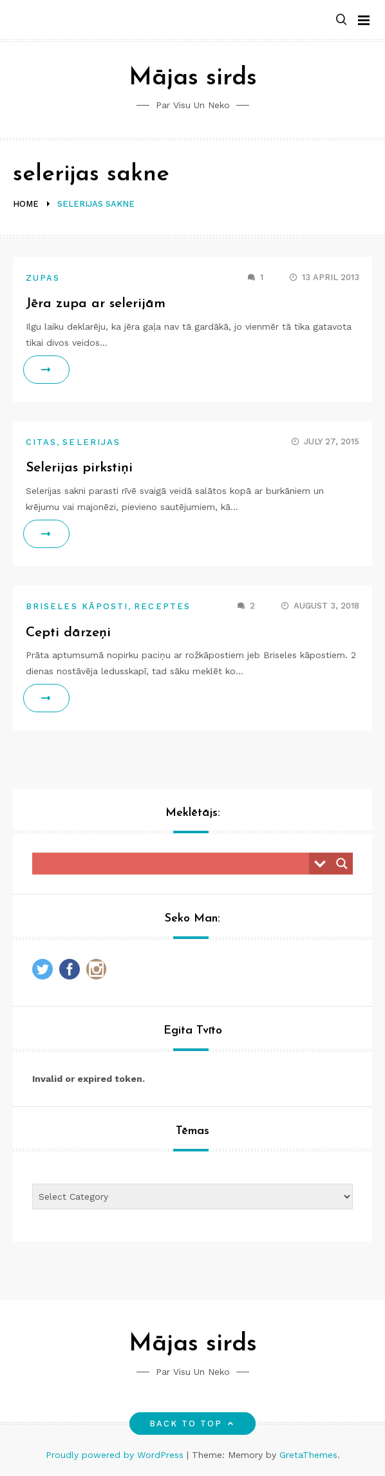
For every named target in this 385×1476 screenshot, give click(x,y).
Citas (41, 442)
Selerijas (91, 442)
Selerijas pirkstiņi (79, 468)
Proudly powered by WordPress (116, 1455)
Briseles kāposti (77, 606)
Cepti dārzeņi (68, 632)
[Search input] (174, 864)
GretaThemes (308, 1455)
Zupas (43, 278)
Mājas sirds (193, 78)
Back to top (192, 1423)
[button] (341, 20)
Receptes (162, 606)
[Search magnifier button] (342, 864)
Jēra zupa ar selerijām (95, 303)
